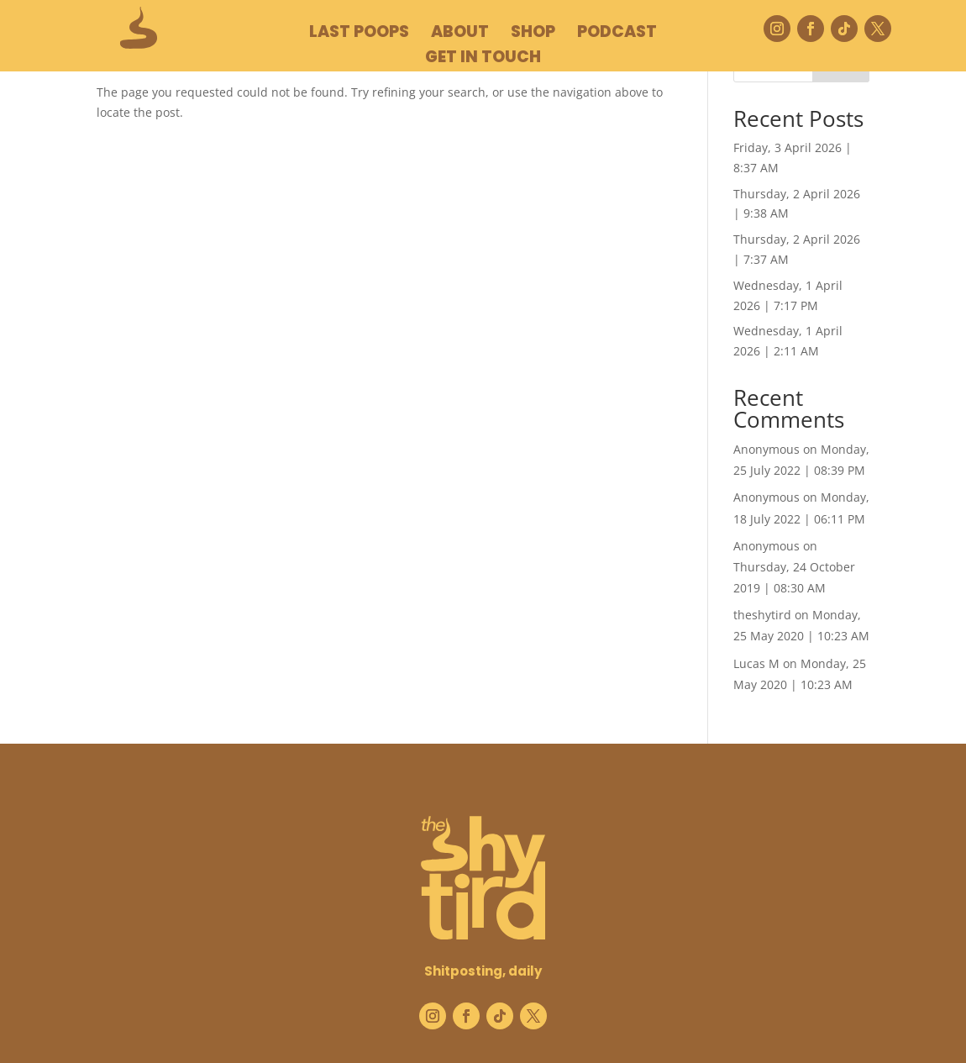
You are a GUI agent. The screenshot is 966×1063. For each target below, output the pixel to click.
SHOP (533, 34)
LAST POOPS (359, 34)
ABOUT (460, 34)
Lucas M (756, 663)
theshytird (762, 615)
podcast (617, 34)
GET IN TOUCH (483, 59)
